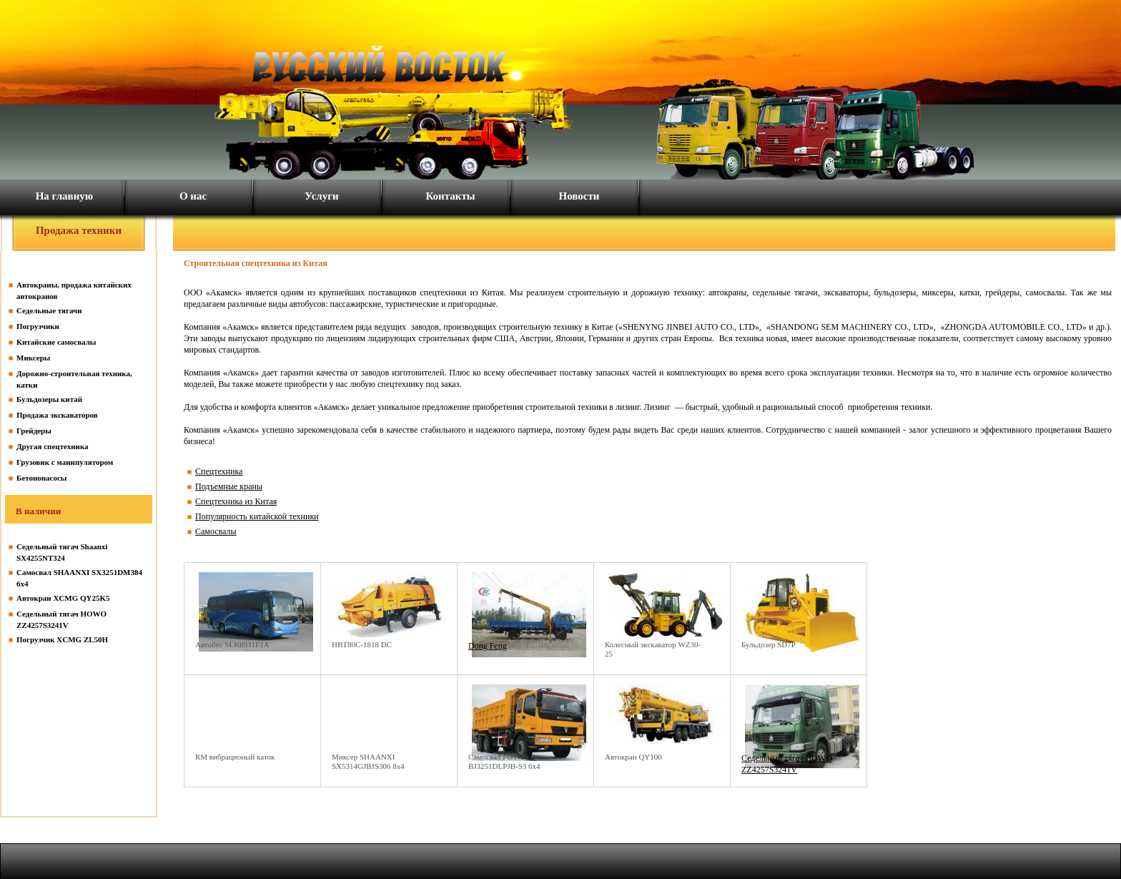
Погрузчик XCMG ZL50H (62, 639)
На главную (65, 196)
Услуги (321, 196)
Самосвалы (216, 531)
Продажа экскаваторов (57, 415)
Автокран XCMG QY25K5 (63, 598)
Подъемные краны (228, 486)
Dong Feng (487, 646)
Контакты (450, 196)
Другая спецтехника (52, 446)
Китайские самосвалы (56, 342)
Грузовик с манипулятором (64, 462)
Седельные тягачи (49, 310)
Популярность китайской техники (257, 516)
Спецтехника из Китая (236, 501)
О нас (193, 196)
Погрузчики (37, 326)
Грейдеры (33, 430)
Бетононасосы (41, 477)
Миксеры (33, 357)
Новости (579, 196)
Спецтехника (218, 471)
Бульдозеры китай (49, 399)
